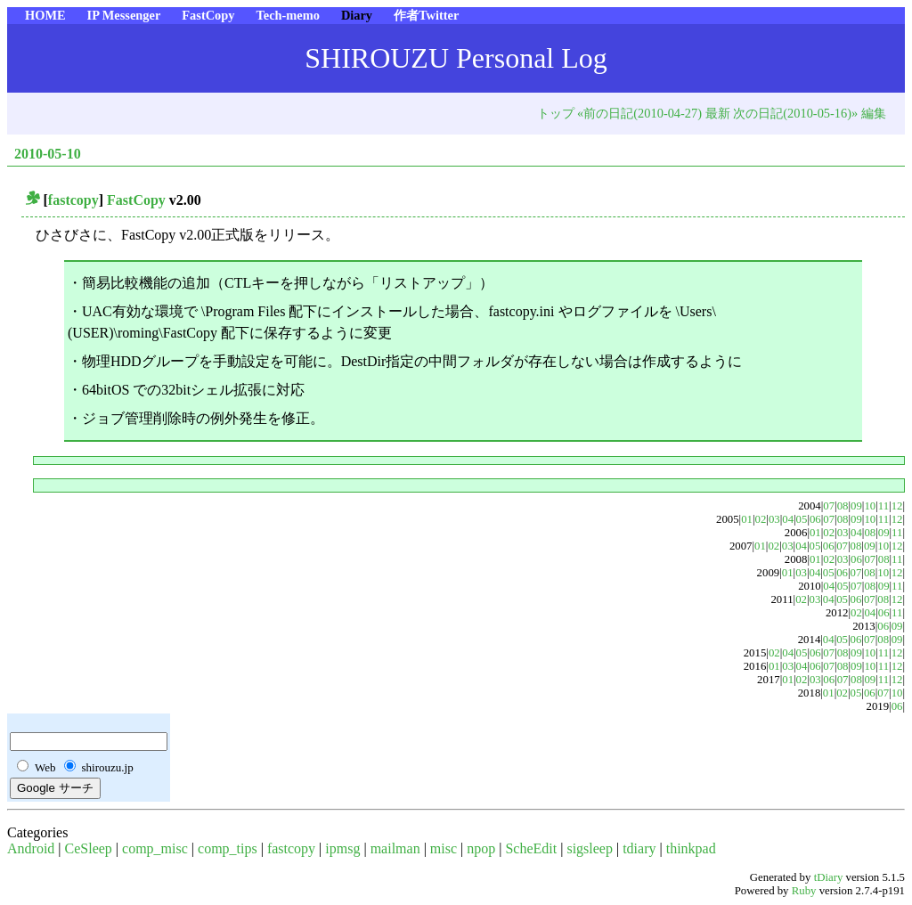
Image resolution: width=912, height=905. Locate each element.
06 (815, 519)
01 (747, 519)
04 (788, 519)
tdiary (639, 848)
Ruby (804, 891)
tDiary (828, 877)
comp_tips (227, 848)
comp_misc (155, 848)
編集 (873, 113)
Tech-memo (287, 15)
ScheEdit (531, 848)
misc (443, 848)
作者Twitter (426, 15)
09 (856, 506)
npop (481, 848)
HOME (45, 15)
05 (802, 519)
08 (843, 506)
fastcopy (73, 200)
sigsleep (589, 848)
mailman (395, 848)
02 (761, 519)
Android (30, 848)
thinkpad (691, 848)
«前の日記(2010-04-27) (639, 113)
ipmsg (342, 848)
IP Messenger (124, 15)
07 (829, 506)
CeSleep (88, 848)
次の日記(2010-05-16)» (795, 113)
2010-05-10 (47, 153)
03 (774, 519)
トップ (555, 113)
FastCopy (208, 15)
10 (869, 506)
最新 (717, 113)
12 (897, 506)
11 (883, 506)
